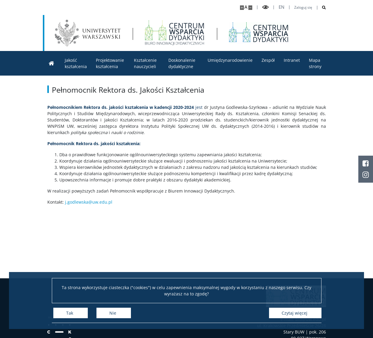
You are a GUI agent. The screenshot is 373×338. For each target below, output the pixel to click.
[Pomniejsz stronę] (250, 7)
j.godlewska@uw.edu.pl (88, 202)
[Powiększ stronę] (242, 7)
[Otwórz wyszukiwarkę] (322, 8)
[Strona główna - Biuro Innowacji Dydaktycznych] (175, 32)
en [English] (281, 7)
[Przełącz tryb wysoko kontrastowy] (265, 7)
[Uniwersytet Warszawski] (88, 32)
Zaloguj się (303, 7)
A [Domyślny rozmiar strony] (245, 7)
